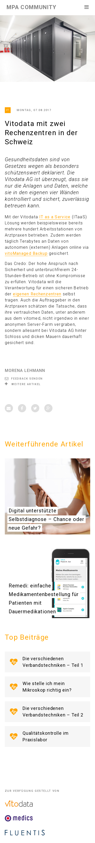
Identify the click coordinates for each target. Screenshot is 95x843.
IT (7, 110)
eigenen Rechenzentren (37, 294)
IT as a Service (54, 216)
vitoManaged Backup (26, 253)
